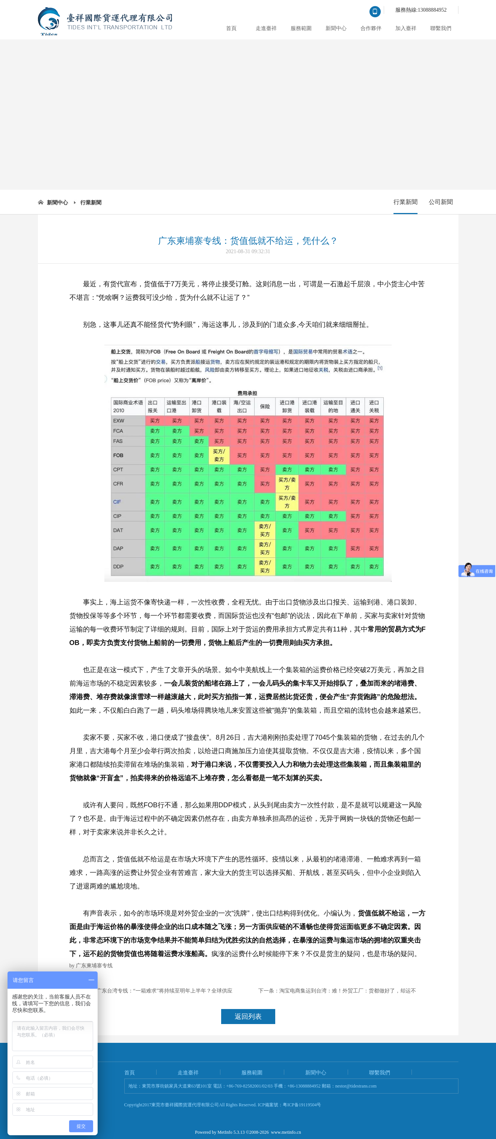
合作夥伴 (370, 28)
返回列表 (248, 1016)
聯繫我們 (440, 28)
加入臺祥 (405, 28)
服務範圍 (301, 28)
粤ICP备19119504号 (302, 1104)
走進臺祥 (266, 28)
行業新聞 (90, 202)
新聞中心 (336, 28)
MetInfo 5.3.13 (230, 1132)
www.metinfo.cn (286, 1132)
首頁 (231, 28)
